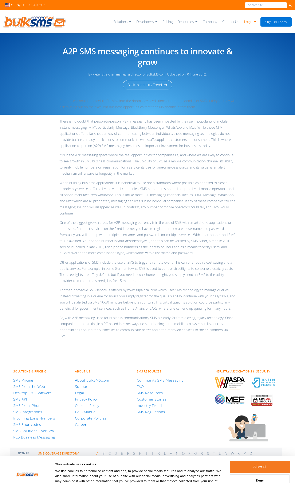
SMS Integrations (27, 411)
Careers (81, 424)
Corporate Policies (90, 418)
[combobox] (8, 6)
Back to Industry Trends (147, 84)
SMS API (20, 399)
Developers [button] (145, 21)
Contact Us (230, 21)
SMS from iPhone (28, 405)
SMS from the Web (29, 386)
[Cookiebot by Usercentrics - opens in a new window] (27, 475)
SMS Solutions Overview (33, 430)
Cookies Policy (87, 405)
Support (82, 386)
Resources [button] (186, 21)
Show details (65, 474)
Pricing (167, 21)
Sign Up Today (276, 22)
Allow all (259, 443)
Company (209, 21)
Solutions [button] (120, 21)
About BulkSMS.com (92, 380)
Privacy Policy (86, 399)
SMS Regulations (151, 411)
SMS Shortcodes (27, 424)
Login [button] (248, 21)
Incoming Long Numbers (34, 418)
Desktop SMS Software (32, 392)
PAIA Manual (85, 411)
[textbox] (8, 5)
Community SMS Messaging (160, 380)
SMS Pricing (23, 380)
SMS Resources (150, 392)
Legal (79, 392)
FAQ (140, 386)
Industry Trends (150, 405)
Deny (260, 457)
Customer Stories (151, 399)
